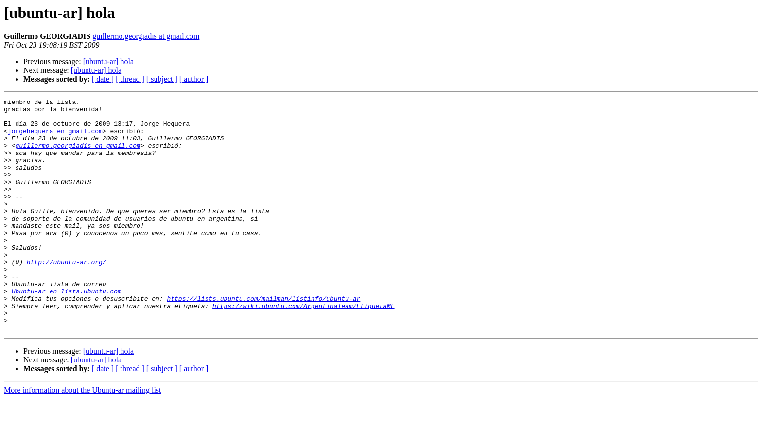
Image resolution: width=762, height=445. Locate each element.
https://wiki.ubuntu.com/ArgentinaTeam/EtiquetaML (303, 347)
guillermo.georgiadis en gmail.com (77, 155)
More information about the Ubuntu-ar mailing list (82, 436)
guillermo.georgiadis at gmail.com (145, 36)
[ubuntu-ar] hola (108, 61)
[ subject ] (161, 79)
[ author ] (193, 79)
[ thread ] (130, 79)
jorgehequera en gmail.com (55, 138)
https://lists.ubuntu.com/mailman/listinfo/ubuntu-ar (263, 339)
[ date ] (103, 79)
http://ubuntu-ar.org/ (66, 295)
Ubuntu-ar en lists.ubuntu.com (66, 330)
